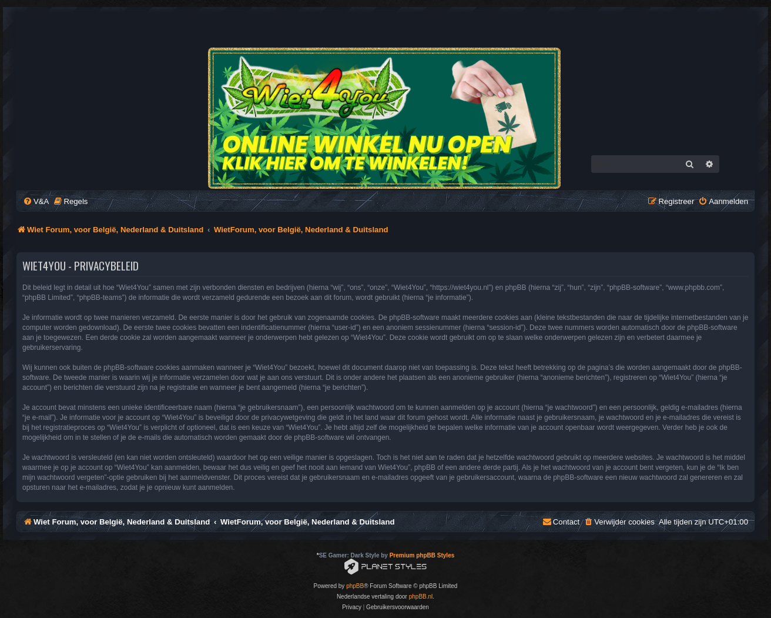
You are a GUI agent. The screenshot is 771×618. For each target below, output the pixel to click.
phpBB (355, 586)
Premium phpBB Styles (422, 555)
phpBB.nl (421, 596)
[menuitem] (36, 201)
